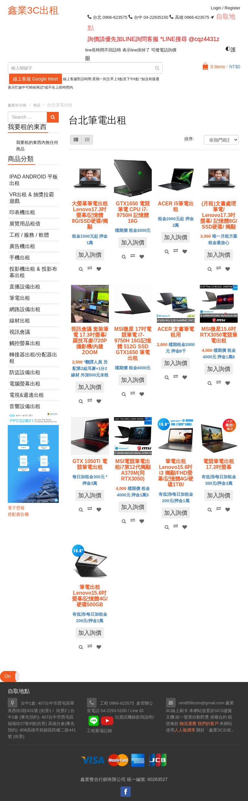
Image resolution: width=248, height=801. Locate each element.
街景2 (61, 710)
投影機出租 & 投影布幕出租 (33, 272)
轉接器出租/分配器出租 (33, 358)
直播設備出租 (24, 286)
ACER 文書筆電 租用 (175, 332)
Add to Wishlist (99, 269)
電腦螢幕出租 (24, 383)
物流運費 (188, 723)
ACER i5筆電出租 (176, 206)
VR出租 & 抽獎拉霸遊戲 (31, 198)
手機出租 (19, 257)
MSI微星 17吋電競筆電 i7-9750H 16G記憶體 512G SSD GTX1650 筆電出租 (132, 343)
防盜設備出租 (24, 372)
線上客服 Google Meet (35, 78)
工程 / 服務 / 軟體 (29, 235)
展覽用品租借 (24, 223)
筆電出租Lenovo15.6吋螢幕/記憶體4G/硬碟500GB (90, 595)
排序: (189, 138)
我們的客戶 (208, 723)
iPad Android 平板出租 (33, 180)
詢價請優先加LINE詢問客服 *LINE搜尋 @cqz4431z (153, 39)
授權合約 (218, 717)
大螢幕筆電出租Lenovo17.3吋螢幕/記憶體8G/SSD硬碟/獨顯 (90, 215)
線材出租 (19, 320)
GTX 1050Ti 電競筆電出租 (89, 464)
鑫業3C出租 (33, 10)
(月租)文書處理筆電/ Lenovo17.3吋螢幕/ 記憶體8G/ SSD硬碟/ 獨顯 (218, 215)
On (8, 676)
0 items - (225, 66)
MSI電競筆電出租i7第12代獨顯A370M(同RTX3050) (133, 470)
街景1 (46, 710)
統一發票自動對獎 (192, 717)
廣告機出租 (22, 246)
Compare (90, 268)
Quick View (81, 269)
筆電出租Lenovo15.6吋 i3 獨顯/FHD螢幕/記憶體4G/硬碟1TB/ (175, 473)
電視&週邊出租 (26, 395)
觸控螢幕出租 (24, 343)
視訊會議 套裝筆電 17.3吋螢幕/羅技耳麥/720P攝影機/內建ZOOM (89, 340)
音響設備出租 (24, 406)
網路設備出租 (24, 309)
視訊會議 (19, 332)
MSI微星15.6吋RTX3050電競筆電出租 (219, 334)
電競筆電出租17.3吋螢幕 (218, 464)
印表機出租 (22, 212)
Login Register (225, 7)
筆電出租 (19, 298)
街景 (41, 723)
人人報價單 (184, 730)
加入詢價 (89, 255)
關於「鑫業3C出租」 (215, 730)
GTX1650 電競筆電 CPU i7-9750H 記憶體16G (133, 212)
